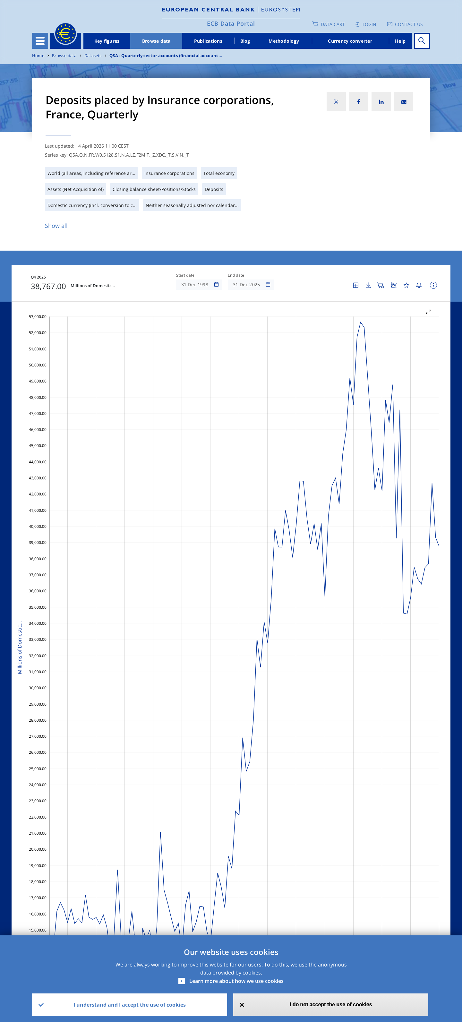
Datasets (93, 55)
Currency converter (350, 41)
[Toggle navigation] (40, 41)
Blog (245, 41)
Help (400, 41)
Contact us (409, 24)
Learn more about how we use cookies (236, 980)
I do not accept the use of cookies (331, 1004)
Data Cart (333, 24)
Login (369, 24)
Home (38, 55)
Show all (56, 225)
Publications (208, 41)
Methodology (284, 41)
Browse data (156, 41)
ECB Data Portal (231, 23)
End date (236, 275)
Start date (185, 275)
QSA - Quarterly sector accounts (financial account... (165, 55)
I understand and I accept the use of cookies (129, 1004)
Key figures (107, 41)
